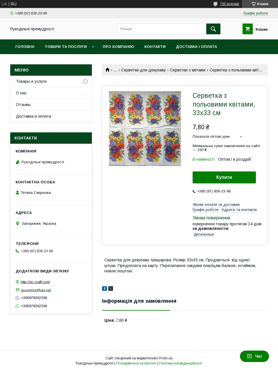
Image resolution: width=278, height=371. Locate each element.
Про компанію (118, 46)
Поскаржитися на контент (136, 363)
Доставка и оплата (33, 116)
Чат (254, 356)
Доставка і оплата (196, 46)
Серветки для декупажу (143, 70)
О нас (21, 93)
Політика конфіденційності (180, 363)
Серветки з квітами (187, 70)
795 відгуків (229, 4)
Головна (24, 46)
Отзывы (23, 104)
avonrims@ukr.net (36, 290)
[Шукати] (213, 29)
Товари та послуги (66, 46)
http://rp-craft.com (35, 282)
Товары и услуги (31, 81)
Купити (224, 177)
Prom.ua (165, 358)
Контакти (155, 46)
